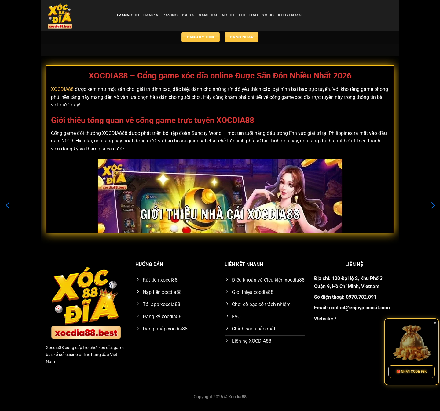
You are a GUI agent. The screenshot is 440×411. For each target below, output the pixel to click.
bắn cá (150, 15)
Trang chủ (127, 15)
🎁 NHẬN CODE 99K (411, 371)
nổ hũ (228, 15)
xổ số (268, 15)
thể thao (248, 15)
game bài (208, 15)
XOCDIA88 (62, 89)
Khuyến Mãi (290, 15)
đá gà (188, 15)
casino (170, 15)
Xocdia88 (55, 347)
